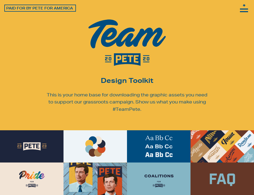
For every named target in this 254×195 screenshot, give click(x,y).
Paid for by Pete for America (39, 8)
